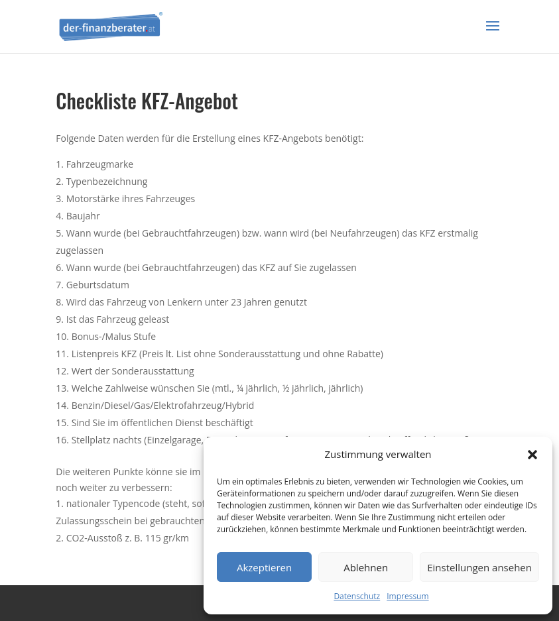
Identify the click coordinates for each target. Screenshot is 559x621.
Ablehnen (365, 567)
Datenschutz (357, 596)
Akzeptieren (264, 567)
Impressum (407, 596)
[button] (532, 454)
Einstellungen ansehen (479, 567)
